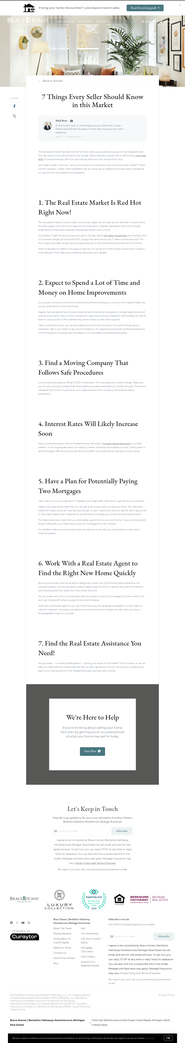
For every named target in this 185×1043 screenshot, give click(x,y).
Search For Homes (64, 958)
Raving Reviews (62, 933)
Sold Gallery (88, 956)
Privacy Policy (167, 995)
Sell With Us (85, 21)
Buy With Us (103, 21)
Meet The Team (65, 21)
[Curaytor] (24, 939)
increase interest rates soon (116, 443)
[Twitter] (17, 922)
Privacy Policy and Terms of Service (95, 863)
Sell (83, 928)
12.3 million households (114, 235)
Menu (145, 22)
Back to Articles (53, 80)
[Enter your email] (84, 831)
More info (149, 1038)
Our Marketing (89, 933)
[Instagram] (29, 922)
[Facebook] (11, 922)
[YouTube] (23, 922)
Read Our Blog (62, 947)
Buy (55, 963)
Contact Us (59, 953)
